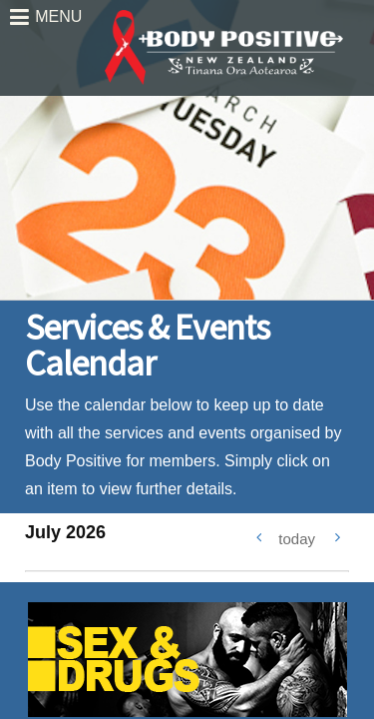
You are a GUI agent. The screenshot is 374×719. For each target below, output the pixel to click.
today (296, 538)
